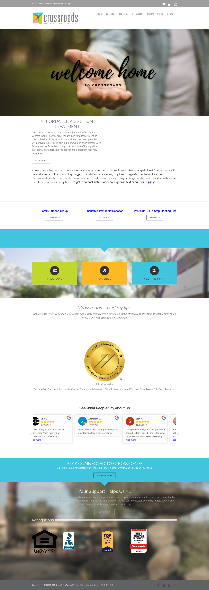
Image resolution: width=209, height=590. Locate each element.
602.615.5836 (147, 182)
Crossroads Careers (92, 585)
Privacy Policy (79, 585)
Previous (31, 434)
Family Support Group (54, 211)
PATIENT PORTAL (107, 585)
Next (177, 434)
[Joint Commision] (104, 340)
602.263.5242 (37, 3)
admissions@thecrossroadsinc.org (57, 3)
